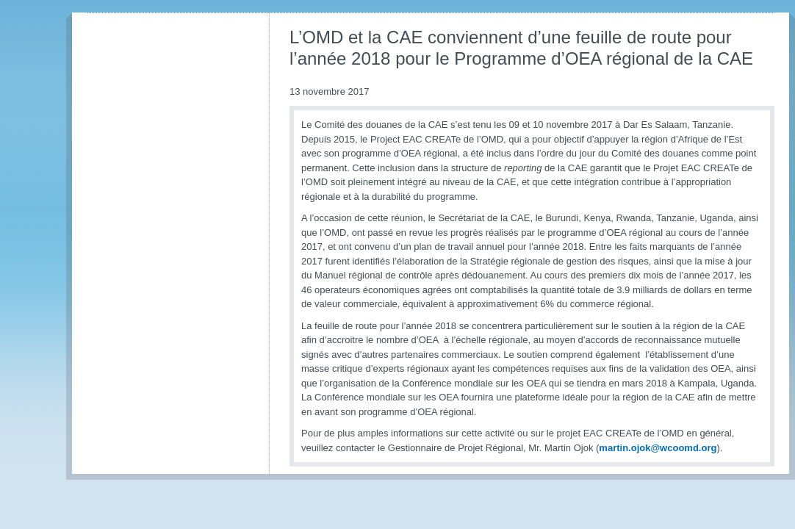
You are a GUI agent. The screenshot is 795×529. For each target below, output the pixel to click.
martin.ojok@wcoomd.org (657, 447)
